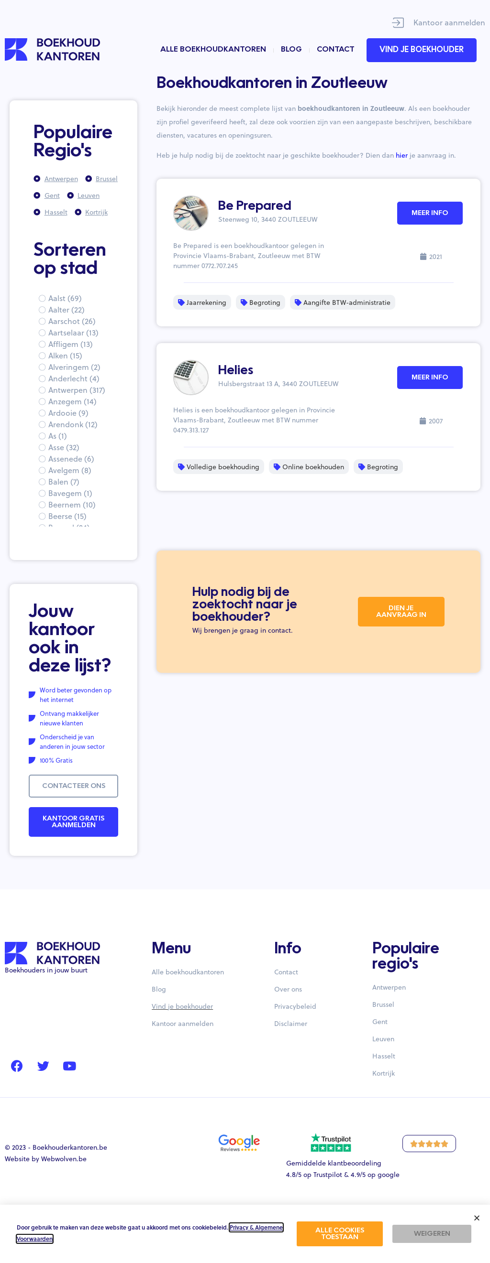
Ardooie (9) (68, 412)
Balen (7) (63, 481)
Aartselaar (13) (73, 332)
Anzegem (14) (72, 401)
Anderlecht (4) (74, 378)
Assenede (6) (71, 458)
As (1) (57, 435)
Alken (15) (65, 355)
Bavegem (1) (70, 492)
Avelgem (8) (69, 469)
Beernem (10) (72, 504)
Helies (235, 371)
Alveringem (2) (74, 366)
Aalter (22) (66, 309)
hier (402, 155)
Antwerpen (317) (76, 389)
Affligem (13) (70, 343)
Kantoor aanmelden (449, 22)
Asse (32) (63, 447)
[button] (476, 1217)
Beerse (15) (67, 515)
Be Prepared (254, 206)
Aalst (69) (65, 297)
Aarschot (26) (72, 320)
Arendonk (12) (73, 424)
